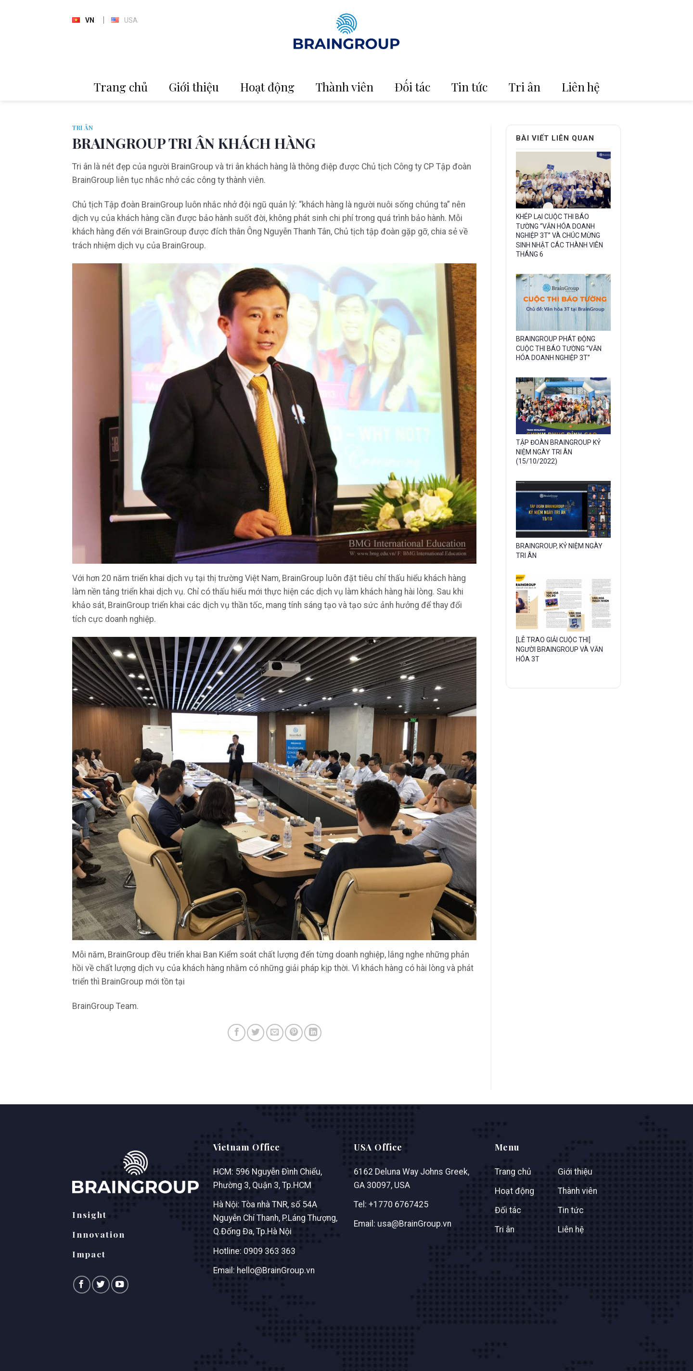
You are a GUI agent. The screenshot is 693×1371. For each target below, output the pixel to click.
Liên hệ (581, 86)
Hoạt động (267, 86)
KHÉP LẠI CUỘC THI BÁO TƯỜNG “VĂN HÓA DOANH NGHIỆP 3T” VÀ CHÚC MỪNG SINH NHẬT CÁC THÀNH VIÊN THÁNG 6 (559, 235)
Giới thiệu (194, 86)
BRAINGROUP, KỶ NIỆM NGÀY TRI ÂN (559, 550)
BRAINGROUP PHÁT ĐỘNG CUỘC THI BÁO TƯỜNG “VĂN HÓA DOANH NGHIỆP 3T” (559, 348)
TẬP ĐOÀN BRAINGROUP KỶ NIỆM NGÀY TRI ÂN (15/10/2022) (558, 452)
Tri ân (524, 86)
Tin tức (469, 86)
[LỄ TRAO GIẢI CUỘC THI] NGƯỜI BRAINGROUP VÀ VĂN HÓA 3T (559, 649)
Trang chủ (121, 86)
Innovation (98, 1234)
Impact (89, 1253)
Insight (89, 1214)
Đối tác (412, 86)
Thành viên (344, 86)
